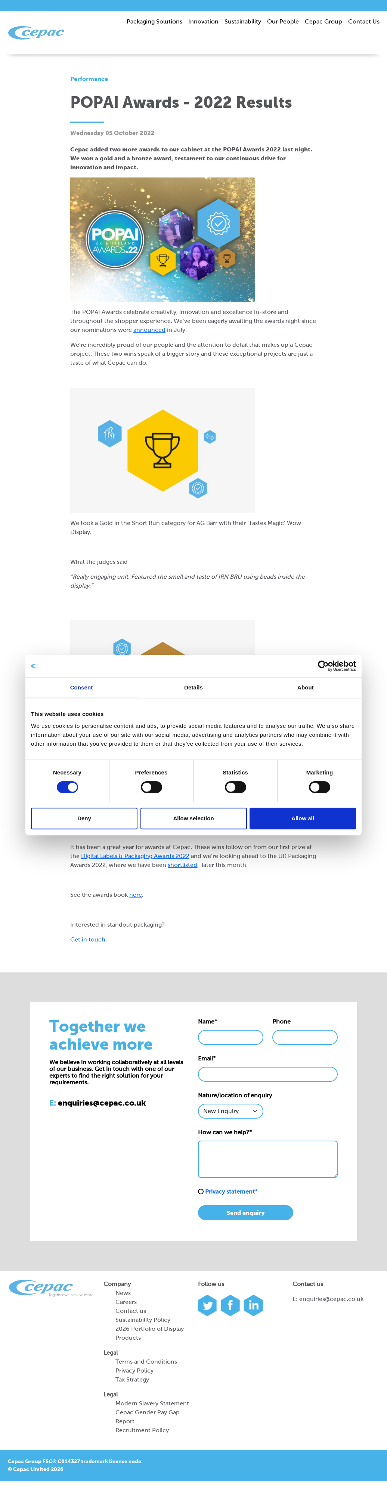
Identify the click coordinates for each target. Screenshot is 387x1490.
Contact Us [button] (364, 21)
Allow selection (193, 818)
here (135, 895)
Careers (126, 1302)
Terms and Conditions (146, 1361)
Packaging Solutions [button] (154, 21)
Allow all (302, 818)
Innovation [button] (203, 21)
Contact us (130, 1311)
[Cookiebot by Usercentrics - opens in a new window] (323, 666)
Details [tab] (193, 687)
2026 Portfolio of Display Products (149, 1333)
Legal (110, 1352)
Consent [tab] (81, 687)
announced (149, 330)
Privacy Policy (134, 1370)
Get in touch (87, 939)
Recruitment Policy (142, 1430)
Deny (84, 818)
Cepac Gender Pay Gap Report (147, 1416)
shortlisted (182, 865)
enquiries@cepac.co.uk (331, 1299)
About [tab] (305, 687)
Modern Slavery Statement (152, 1403)
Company (117, 1284)
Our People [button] (283, 21)
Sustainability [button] (243, 21)
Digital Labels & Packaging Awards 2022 (135, 856)
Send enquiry (246, 1212)
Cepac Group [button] (323, 21)
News (123, 1293)
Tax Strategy (132, 1379)
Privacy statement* (231, 1191)
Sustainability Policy (142, 1320)
